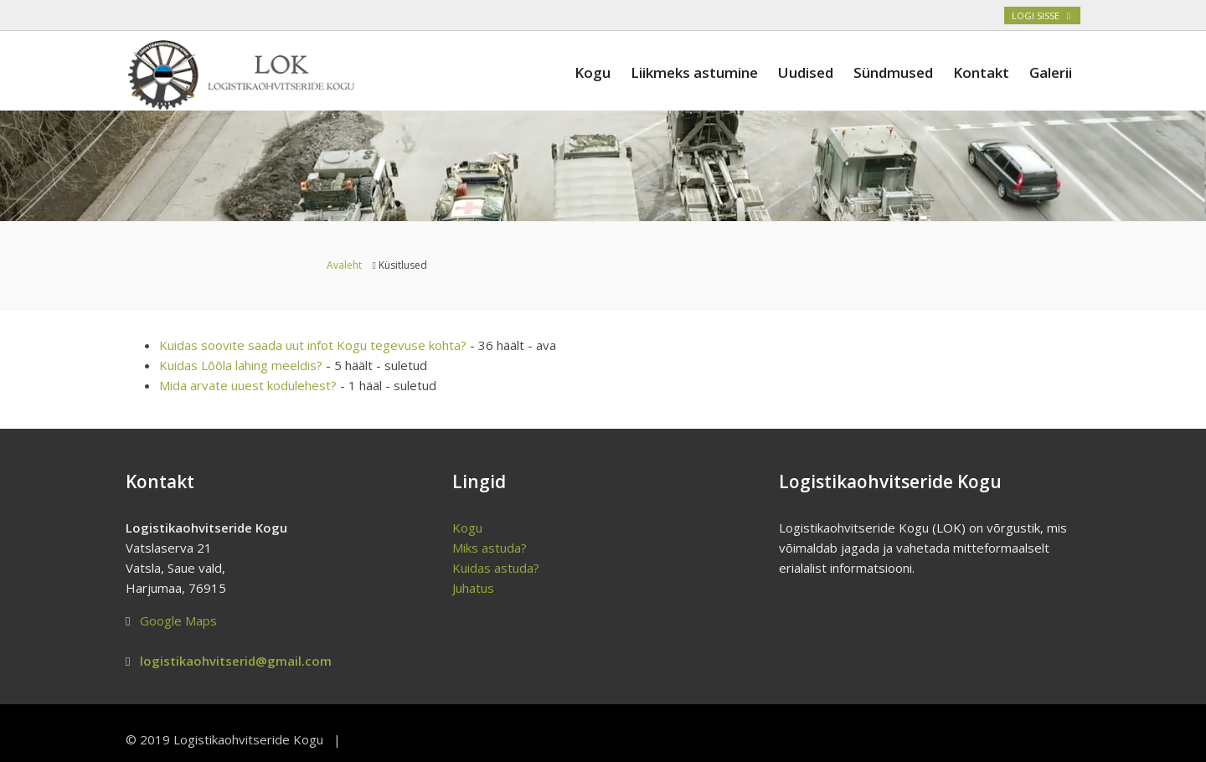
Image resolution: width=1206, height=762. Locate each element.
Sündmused (893, 72)
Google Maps (178, 620)
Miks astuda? (489, 547)
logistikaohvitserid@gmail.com (236, 660)
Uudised (805, 72)
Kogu (593, 72)
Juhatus (473, 587)
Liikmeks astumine (694, 72)
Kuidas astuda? (495, 567)
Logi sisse (1042, 15)
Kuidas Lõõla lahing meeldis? (240, 365)
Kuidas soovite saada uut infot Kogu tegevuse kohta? (312, 345)
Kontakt (981, 72)
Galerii (1050, 72)
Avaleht (344, 265)
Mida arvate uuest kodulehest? (248, 385)
